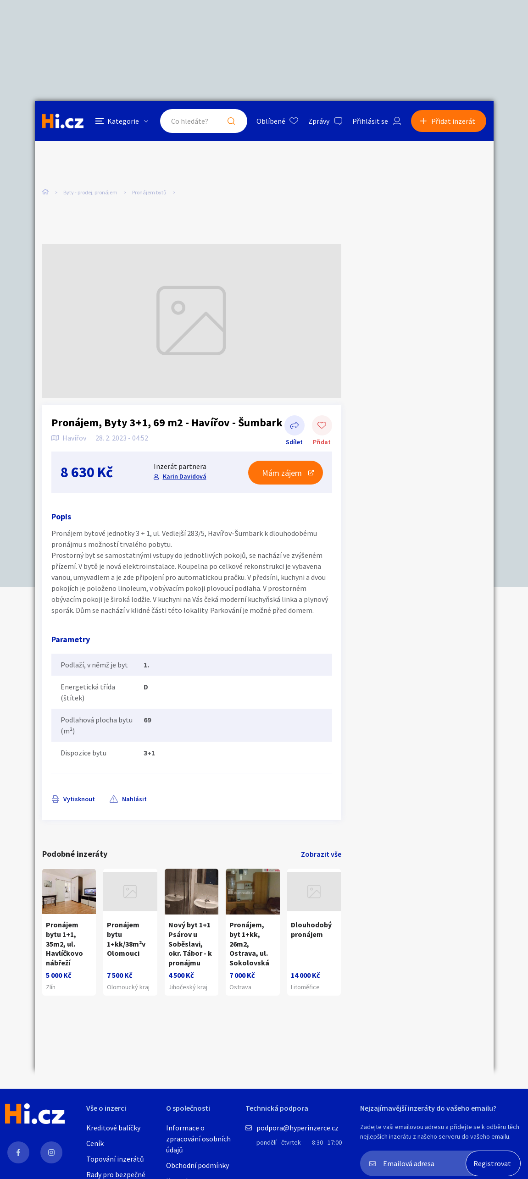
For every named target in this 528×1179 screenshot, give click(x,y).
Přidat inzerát (453, 121)
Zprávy (318, 121)
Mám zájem (282, 473)
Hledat (231, 121)
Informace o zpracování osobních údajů (198, 1138)
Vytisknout (79, 799)
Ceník (95, 1143)
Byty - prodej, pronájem (90, 192)
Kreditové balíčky (113, 1127)
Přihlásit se (370, 121)
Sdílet (294, 426)
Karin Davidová (184, 476)
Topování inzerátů (115, 1158)
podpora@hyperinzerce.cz (297, 1127)
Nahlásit (134, 799)
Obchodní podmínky (197, 1165)
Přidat (322, 426)
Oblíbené (270, 121)
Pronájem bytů (149, 192)
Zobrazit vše (321, 854)
